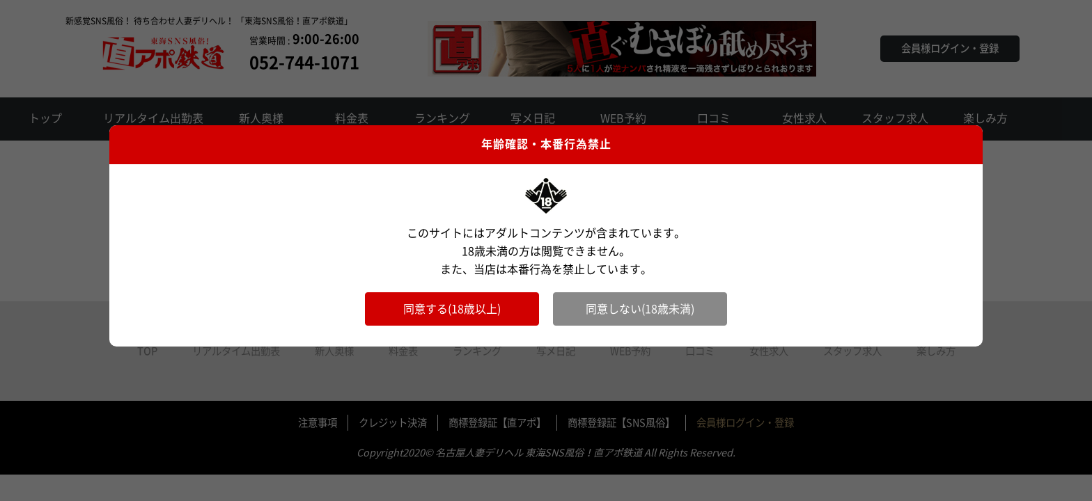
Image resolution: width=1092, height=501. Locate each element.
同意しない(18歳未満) (640, 309)
